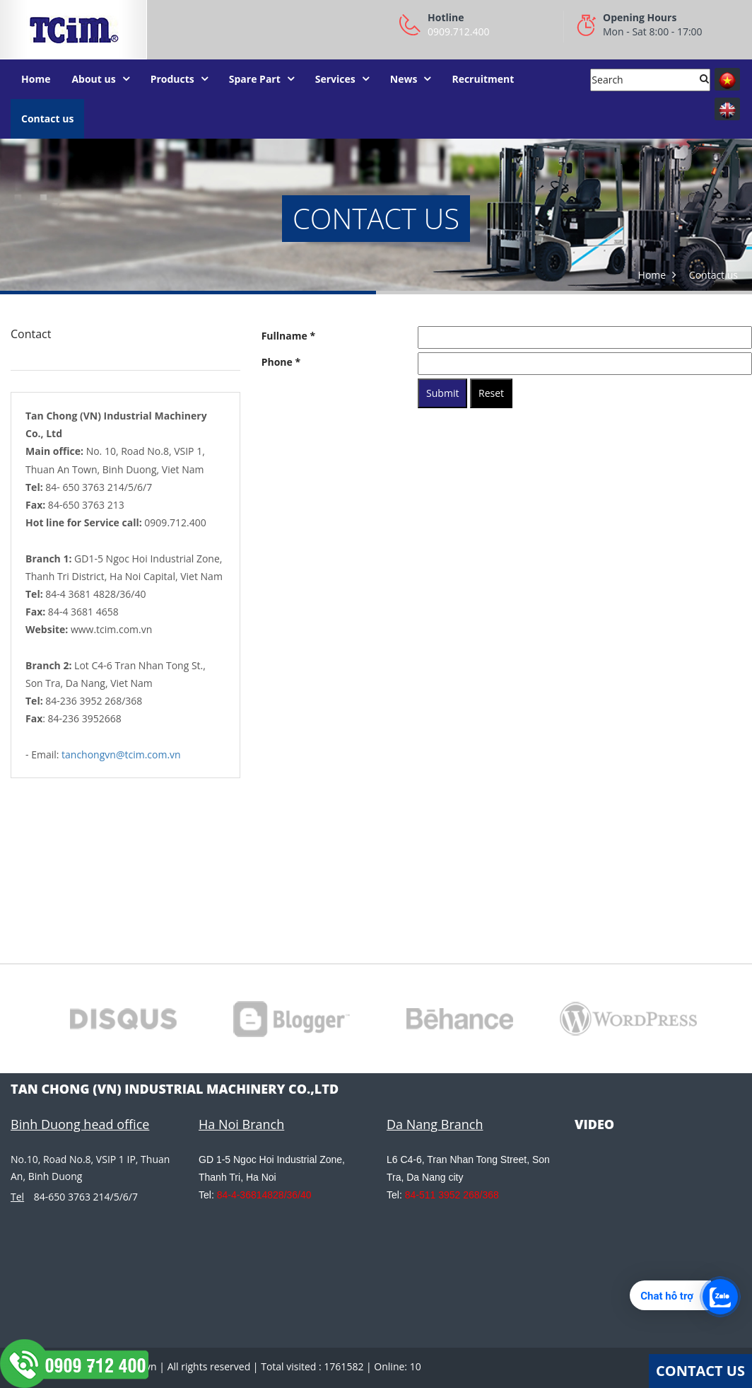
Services (335, 79)
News (404, 79)
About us (93, 79)
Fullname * (288, 335)
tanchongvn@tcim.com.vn (121, 754)
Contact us (47, 118)
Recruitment (483, 79)
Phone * (281, 362)
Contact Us (700, 1370)
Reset (491, 393)
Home (35, 79)
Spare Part (255, 79)
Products (172, 79)
